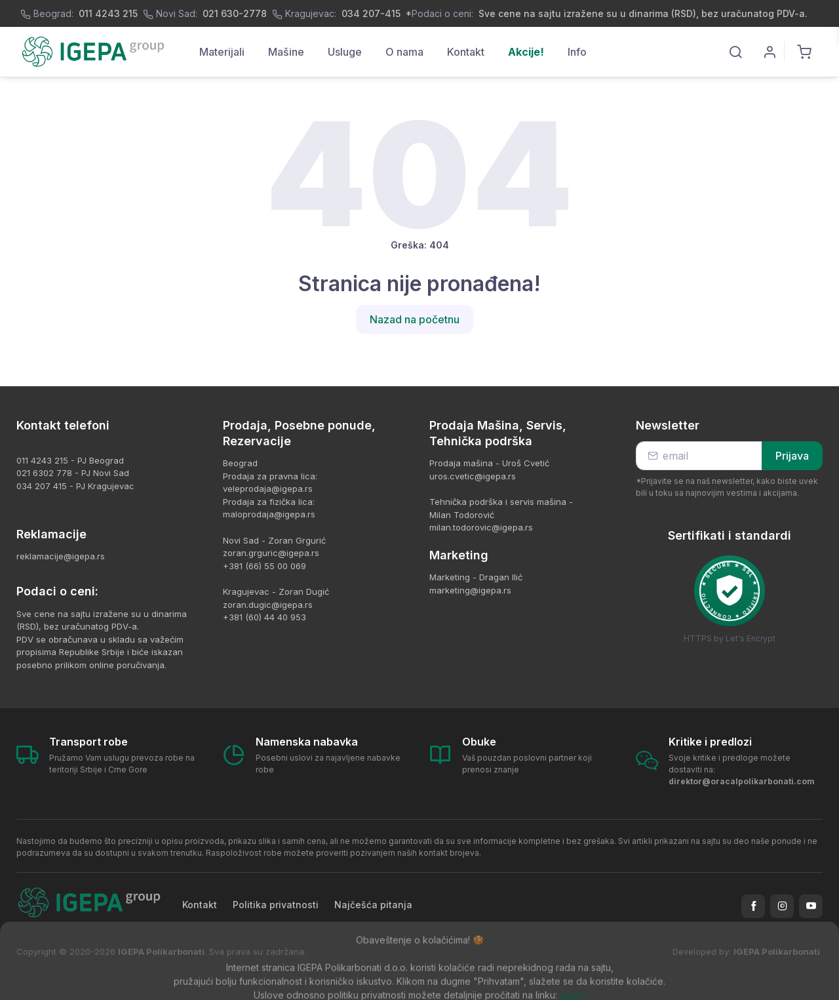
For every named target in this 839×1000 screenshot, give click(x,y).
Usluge (345, 51)
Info (577, 51)
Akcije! (526, 51)
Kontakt (465, 51)
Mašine (286, 51)
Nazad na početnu (414, 319)
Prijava (792, 455)
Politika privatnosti (276, 904)
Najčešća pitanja (373, 904)
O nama (404, 51)
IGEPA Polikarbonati (776, 951)
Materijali (221, 51)
